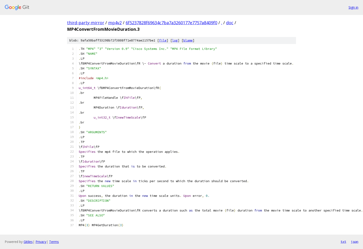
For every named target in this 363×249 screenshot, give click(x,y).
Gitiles (28, 241)
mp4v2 (115, 22)
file (163, 40)
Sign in (353, 7)
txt (343, 241)
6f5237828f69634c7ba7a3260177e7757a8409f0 (171, 22)
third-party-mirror (85, 22)
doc (229, 22)
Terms (54, 241)
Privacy (41, 241)
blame (188, 40)
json (354, 241)
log (175, 40)
